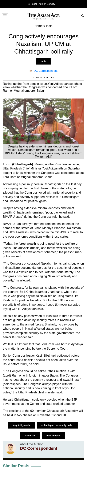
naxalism (30, 435)
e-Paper (32, 3)
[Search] (83, 16)
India (43, 61)
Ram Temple (53, 435)
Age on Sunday (47, 3)
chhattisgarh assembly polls (57, 425)
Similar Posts (16, 465)
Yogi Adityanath (21, 425)
